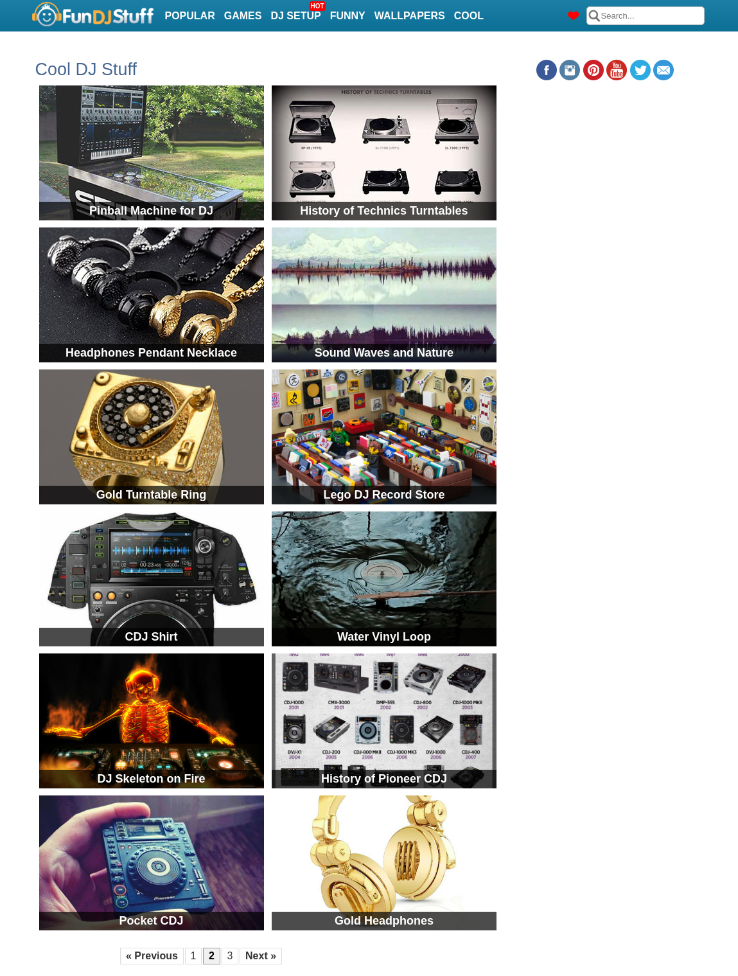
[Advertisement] (604, 169)
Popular (190, 15)
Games (243, 15)
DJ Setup (297, 12)
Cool (469, 15)
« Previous (152, 955)
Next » (260, 955)
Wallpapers (409, 15)
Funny (347, 15)
